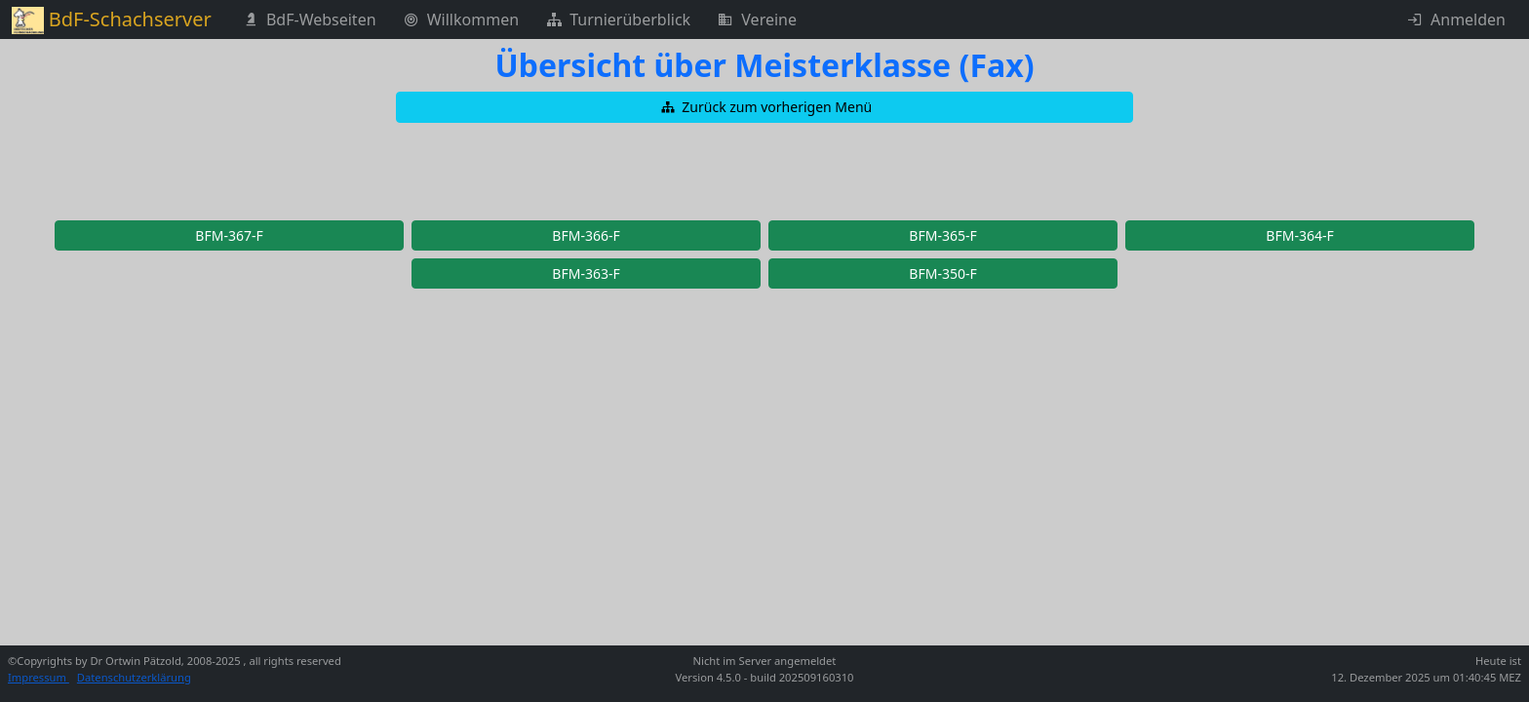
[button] (764, 107)
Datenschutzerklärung (134, 677)
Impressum (38, 677)
